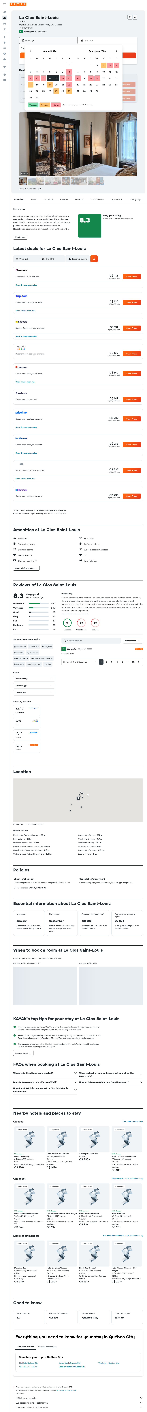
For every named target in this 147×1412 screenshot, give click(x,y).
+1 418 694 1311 (26, 28)
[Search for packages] (4, 29)
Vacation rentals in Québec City (72, 1367)
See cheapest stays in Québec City (127, 1178)
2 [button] (30, 71)
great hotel (18, 652)
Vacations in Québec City (108, 1363)
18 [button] (43, 84)
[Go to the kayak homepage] (18, 4)
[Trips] (4, 67)
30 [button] (30, 97)
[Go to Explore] (4, 42)
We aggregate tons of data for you (79, 1402)
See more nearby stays (133, 1121)
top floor (47, 664)
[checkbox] (26, 710)
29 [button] (69, 91)
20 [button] (56, 84)
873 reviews (40, 31)
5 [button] (49, 71)
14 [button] (63, 78)
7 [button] (62, 71)
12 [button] (50, 78)
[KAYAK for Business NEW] (4, 59)
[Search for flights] (4, 12)
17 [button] (37, 84)
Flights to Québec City (28, 1363)
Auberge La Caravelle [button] (88, 1154)
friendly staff (47, 646)
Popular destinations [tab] (47, 1346)
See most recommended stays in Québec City (123, 1235)
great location (20, 646)
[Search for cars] (4, 23)
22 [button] (69, 84)
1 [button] (90, 65)
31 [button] (37, 97)
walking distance (21, 658)
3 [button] (37, 71)
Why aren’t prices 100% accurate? (79, 1407)
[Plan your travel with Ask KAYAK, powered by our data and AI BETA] (4, 37)
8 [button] (69, 71)
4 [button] (43, 71)
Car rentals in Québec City (70, 1363)
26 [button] (50, 91)
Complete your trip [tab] (26, 1346)
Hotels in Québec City (28, 1367)
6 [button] (56, 71)
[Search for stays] (4, 18)
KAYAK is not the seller (79, 1398)
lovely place (19, 664)
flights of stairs (32, 652)
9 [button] (30, 78)
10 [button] (37, 78)
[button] (4, 4)
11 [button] (43, 78)
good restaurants (34, 664)
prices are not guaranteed (66, 1390)
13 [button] (56, 78)
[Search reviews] (93, 641)
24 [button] (37, 91)
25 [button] (43, 91)
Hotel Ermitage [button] (118, 1213)
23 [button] (30, 91)
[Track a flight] (4, 48)
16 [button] (31, 84)
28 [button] (62, 91)
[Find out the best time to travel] (4, 53)
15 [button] (69, 78)
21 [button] (63, 84)
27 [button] (56, 91)
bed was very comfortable (41, 658)
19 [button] (50, 84)
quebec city (34, 646)
